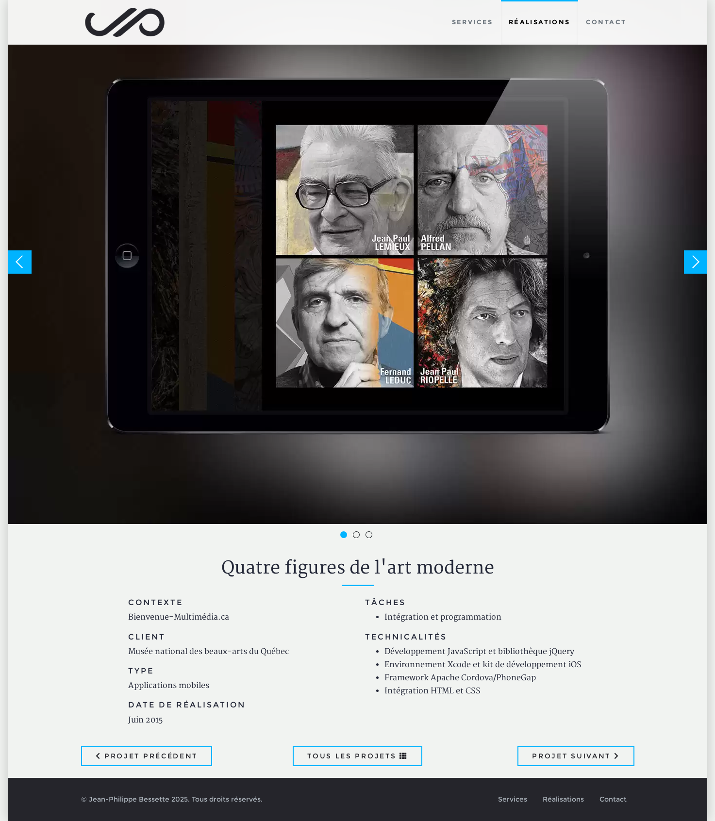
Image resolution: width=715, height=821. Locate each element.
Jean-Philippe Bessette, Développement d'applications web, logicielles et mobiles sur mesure (125, 22)
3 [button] (370, 536)
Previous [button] (20, 262)
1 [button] (345, 536)
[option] (357, 262)
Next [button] (695, 262)
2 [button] (358, 536)
